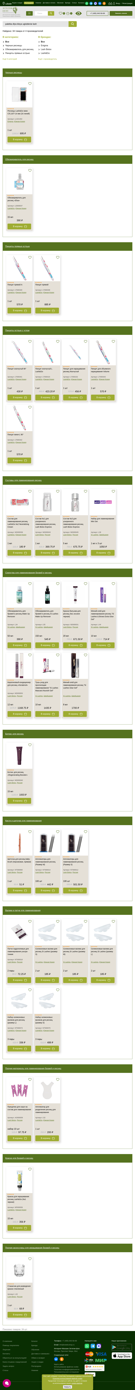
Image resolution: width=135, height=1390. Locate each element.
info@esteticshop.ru (66, 1345)
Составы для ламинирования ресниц (23, 480)
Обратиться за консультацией (14, 1358)
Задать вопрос (8, 1366)
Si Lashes (94, 535)
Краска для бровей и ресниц (19, 1158)
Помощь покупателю (11, 1345)
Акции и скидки (37, 1362)
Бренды (34, 1345)
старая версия (81, 13)
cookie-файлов (76, 1383)
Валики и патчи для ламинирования (22, 910)
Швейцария (103, 535)
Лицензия (6, 1350)
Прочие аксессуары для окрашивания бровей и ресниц (32, 1248)
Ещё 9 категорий (10, 59)
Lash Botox (46, 49)
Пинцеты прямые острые (17, 53)
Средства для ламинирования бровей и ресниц (28, 573)
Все (7, 42)
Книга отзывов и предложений (15, 1362)
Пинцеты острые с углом (17, 330)
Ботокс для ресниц (14, 734)
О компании (7, 1341)
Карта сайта (59, 1364)
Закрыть (67, 1387)
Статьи (5, 1370)
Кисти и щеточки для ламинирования (23, 821)
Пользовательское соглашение (66, 1372)
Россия (47, 535)
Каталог (34, 1341)
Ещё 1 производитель (47, 59)
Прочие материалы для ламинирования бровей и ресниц (33, 1068)
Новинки (34, 1370)
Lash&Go (45, 53)
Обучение (35, 1350)
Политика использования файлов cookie (67, 1378)
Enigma (44, 45)
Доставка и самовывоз (40, 1354)
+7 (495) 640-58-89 (97, 13)
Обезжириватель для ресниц (19, 49)
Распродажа (36, 1366)
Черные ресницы (13, 45)
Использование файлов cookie (66, 1367)
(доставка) (17, 14)
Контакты (6, 1354)
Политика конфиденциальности (66, 1369)
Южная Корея (19, 121)
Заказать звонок (121, 13)
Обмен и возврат (38, 1358)
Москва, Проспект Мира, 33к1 (66, 1351)
